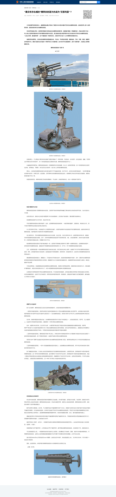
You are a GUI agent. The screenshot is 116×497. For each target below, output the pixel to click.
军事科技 (34, 7)
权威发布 (39, 2)
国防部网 (26, 7)
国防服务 (58, 2)
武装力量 (45, 2)
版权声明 (55, 489)
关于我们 (67, 489)
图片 (30, 7)
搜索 (98, 2)
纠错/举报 (61, 489)
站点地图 (49, 489)
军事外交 (52, 2)
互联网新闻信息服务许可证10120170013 (58, 491)
